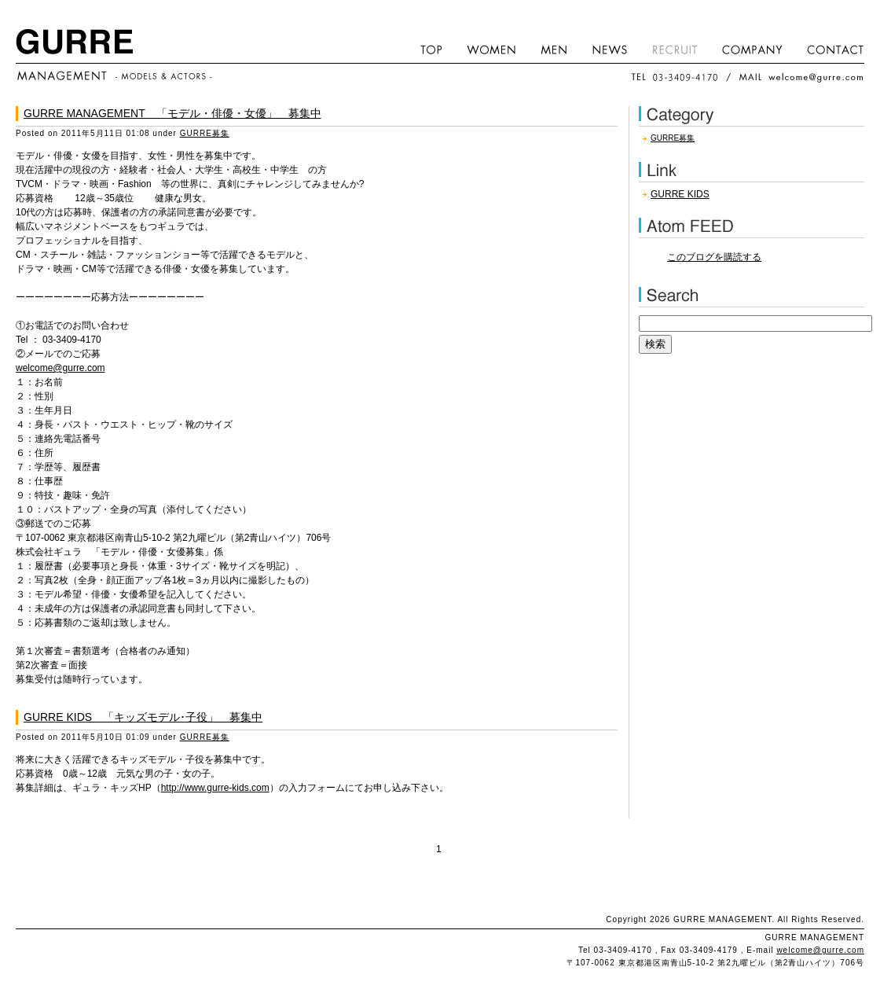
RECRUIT (675, 49)
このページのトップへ (440, 891)
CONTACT (829, 49)
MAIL (801, 77)
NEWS (610, 49)
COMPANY (752, 49)
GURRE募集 (204, 133)
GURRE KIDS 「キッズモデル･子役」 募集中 (143, 717)
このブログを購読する (714, 257)
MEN (554, 49)
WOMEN (491, 49)
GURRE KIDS (680, 194)
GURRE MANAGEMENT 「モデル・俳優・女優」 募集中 (172, 113)
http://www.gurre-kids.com (215, 787)
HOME (431, 49)
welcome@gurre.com (60, 367)
